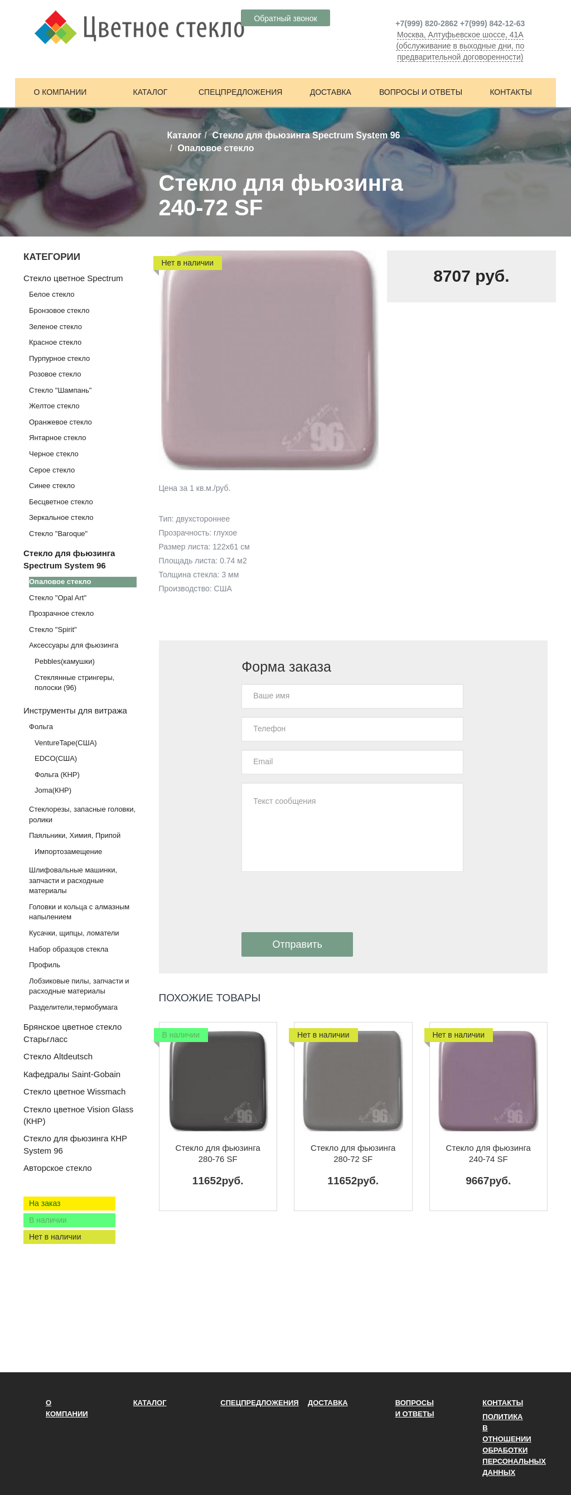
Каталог (150, 92)
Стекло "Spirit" (53, 629)
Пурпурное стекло (59, 358)
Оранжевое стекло (60, 422)
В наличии (48, 1220)
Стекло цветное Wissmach (74, 1091)
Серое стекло (52, 470)
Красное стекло (55, 342)
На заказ (44, 1203)
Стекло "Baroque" (58, 533)
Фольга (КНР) (57, 774)
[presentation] (326, 902)
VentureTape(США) (66, 743)
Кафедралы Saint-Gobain (71, 1074)
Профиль (44, 965)
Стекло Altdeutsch (58, 1056)
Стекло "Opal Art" (57, 598)
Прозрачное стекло (61, 613)
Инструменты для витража (75, 710)
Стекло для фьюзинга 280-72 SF (353, 1153)
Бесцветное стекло (61, 502)
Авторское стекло (57, 1168)
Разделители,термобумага (73, 1007)
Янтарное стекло (57, 437)
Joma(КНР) (53, 790)
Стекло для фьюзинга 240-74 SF (488, 1153)
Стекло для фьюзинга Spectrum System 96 (306, 135)
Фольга (41, 726)
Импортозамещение (68, 851)
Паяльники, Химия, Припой (74, 835)
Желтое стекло (54, 406)
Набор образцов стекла (68, 949)
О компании (59, 92)
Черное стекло (54, 454)
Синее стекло (52, 485)
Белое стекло (51, 294)
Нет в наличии (55, 1236)
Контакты (511, 92)
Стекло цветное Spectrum (73, 278)
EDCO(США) (56, 758)
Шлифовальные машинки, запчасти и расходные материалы (73, 880)
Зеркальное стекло (61, 517)
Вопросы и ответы (420, 92)
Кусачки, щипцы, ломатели (74, 933)
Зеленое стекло (55, 326)
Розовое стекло (55, 374)
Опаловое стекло (60, 581)
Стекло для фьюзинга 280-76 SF (218, 1153)
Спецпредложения (240, 92)
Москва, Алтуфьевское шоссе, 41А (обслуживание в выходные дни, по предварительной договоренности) (460, 45)
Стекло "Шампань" (60, 390)
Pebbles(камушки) (65, 661)
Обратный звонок (285, 18)
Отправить (297, 944)
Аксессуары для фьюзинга (73, 645)
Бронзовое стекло (59, 310)
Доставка (330, 92)
